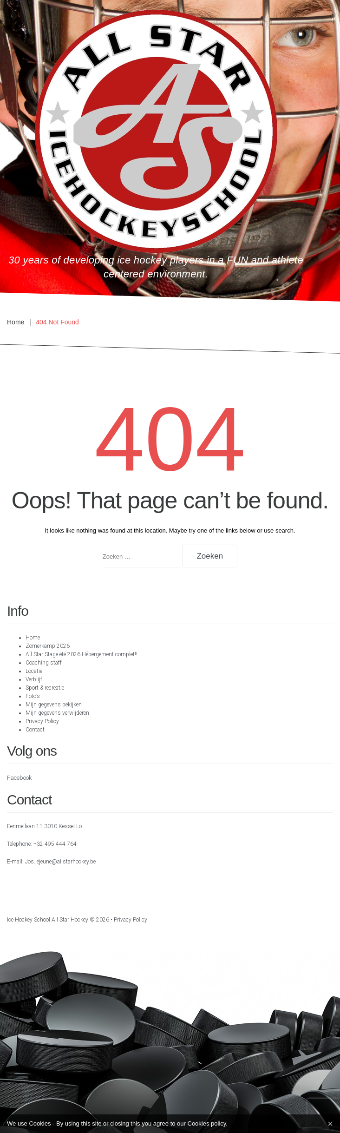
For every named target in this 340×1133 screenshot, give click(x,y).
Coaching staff (44, 662)
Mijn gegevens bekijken (54, 704)
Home (15, 322)
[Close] (330, 1123)
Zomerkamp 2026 (48, 646)
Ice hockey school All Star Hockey (47, 919)
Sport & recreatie (45, 688)
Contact (35, 729)
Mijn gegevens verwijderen (57, 713)
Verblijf (34, 679)
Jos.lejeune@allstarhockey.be (60, 861)
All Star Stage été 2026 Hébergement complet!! (81, 654)
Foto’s (33, 696)
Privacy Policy (42, 721)
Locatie (34, 671)
